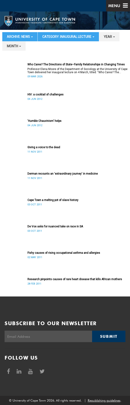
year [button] (109, 37)
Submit (108, 336)
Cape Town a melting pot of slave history (52, 200)
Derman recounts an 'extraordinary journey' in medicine (62, 173)
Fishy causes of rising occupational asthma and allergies (63, 252)
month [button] (14, 46)
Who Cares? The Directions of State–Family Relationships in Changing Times (76, 64)
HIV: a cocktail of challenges (45, 94)
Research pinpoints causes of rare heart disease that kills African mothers (74, 279)
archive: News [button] (20, 37)
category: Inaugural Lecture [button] (68, 37)
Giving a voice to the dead (43, 147)
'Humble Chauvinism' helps (44, 121)
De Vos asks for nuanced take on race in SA (55, 226)
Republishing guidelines (104, 400)
